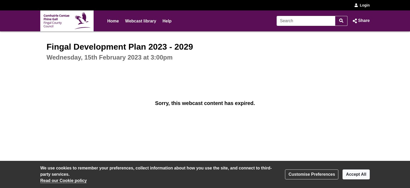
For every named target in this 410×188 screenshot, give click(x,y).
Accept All (356, 174)
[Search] (306, 21)
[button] (361, 20)
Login (362, 5)
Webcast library (140, 21)
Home (113, 21)
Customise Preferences (311, 174)
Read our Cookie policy (63, 180)
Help (167, 21)
